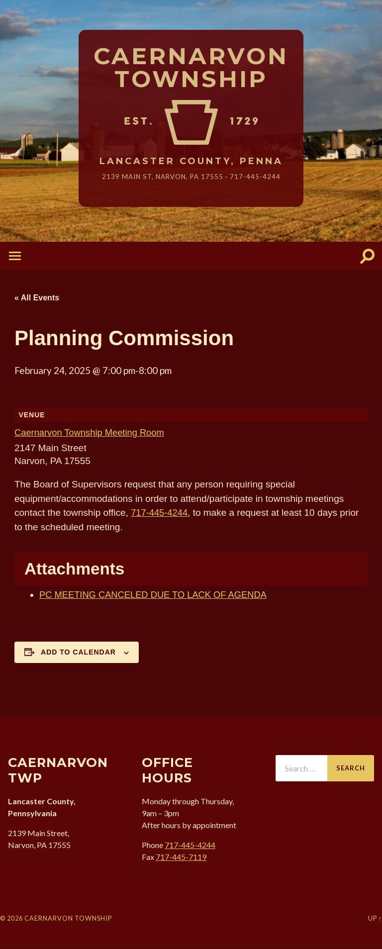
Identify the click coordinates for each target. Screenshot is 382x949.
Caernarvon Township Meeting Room (92, 433)
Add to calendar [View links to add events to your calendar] (78, 653)
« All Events (36, 297)
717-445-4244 (256, 177)
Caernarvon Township (191, 68)
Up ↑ (375, 919)
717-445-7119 (181, 857)
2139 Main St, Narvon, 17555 (162, 177)
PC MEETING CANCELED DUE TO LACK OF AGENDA (157, 595)
